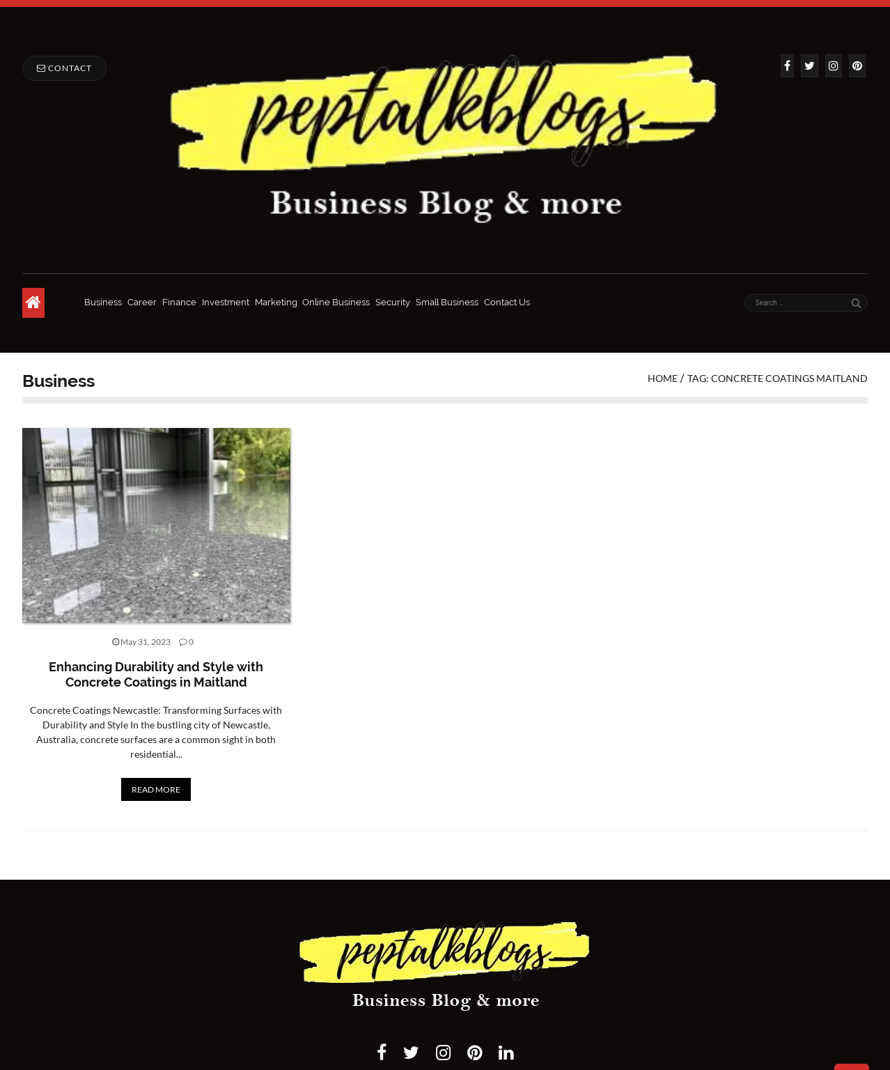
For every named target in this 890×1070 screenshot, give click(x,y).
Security (392, 302)
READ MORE (156, 789)
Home (663, 378)
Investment (225, 302)
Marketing (276, 302)
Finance (179, 302)
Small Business (447, 302)
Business (103, 302)
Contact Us (507, 302)
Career (142, 302)
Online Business (336, 302)
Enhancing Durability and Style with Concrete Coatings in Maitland (156, 674)
